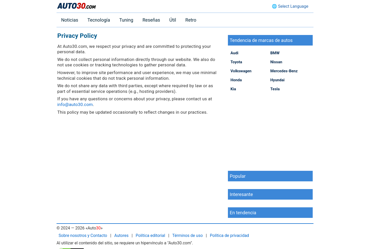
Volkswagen (241, 71)
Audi (234, 53)
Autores (121, 235)
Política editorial (150, 235)
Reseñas (151, 20)
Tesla (275, 89)
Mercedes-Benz (284, 71)
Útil (172, 20)
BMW (275, 53)
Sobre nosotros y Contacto (83, 235)
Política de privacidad (229, 235)
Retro (190, 20)
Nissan (276, 62)
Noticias (69, 20)
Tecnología (98, 20)
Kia (233, 89)
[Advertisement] (270, 131)
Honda (236, 80)
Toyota (236, 62)
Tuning (126, 20)
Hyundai (277, 80)
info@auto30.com (75, 104)
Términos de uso (187, 235)
